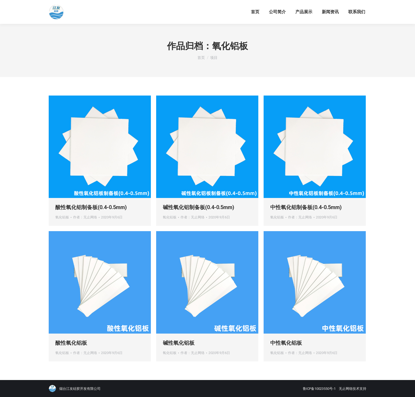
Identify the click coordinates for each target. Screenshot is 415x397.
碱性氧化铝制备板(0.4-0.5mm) (198, 207)
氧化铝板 (62, 217)
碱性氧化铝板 (179, 343)
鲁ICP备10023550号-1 (319, 389)
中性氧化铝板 (286, 343)
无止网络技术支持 (352, 389)
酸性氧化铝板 (71, 343)
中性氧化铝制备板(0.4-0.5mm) (306, 207)
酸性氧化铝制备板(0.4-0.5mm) (91, 207)
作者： (85, 217)
